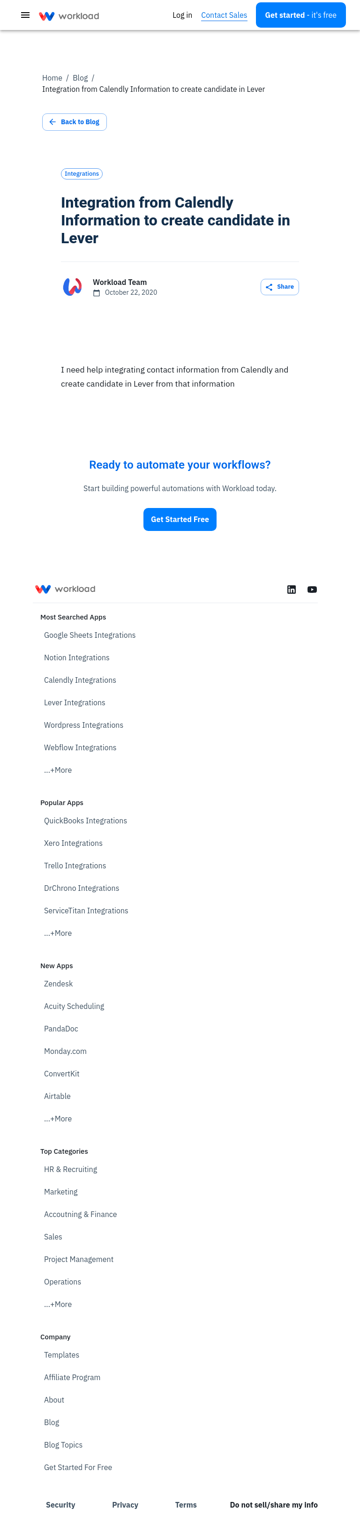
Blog (80, 77)
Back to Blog (74, 122)
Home (52, 77)
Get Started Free (180, 519)
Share (280, 287)
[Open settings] (301, 15)
